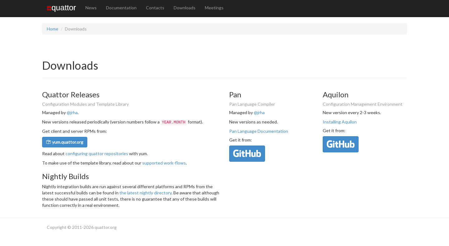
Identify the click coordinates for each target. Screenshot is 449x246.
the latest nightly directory (145, 192)
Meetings (214, 7)
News (91, 7)
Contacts (155, 7)
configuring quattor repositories (96, 153)
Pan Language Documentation (258, 131)
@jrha (72, 112)
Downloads (185, 7)
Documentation (121, 7)
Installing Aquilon (340, 121)
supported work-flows (164, 162)
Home (52, 28)
